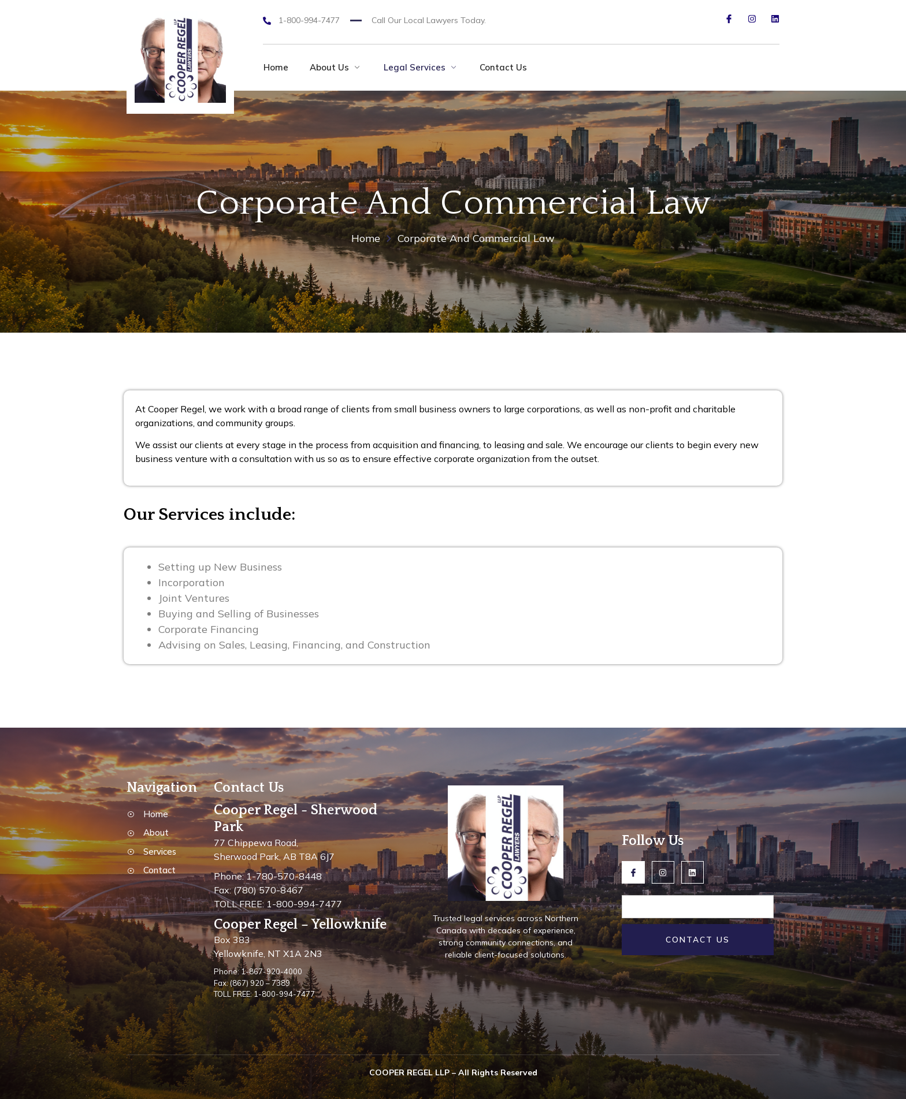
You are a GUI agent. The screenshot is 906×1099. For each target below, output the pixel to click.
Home (275, 67)
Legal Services (423, 67)
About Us (337, 67)
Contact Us (507, 67)
